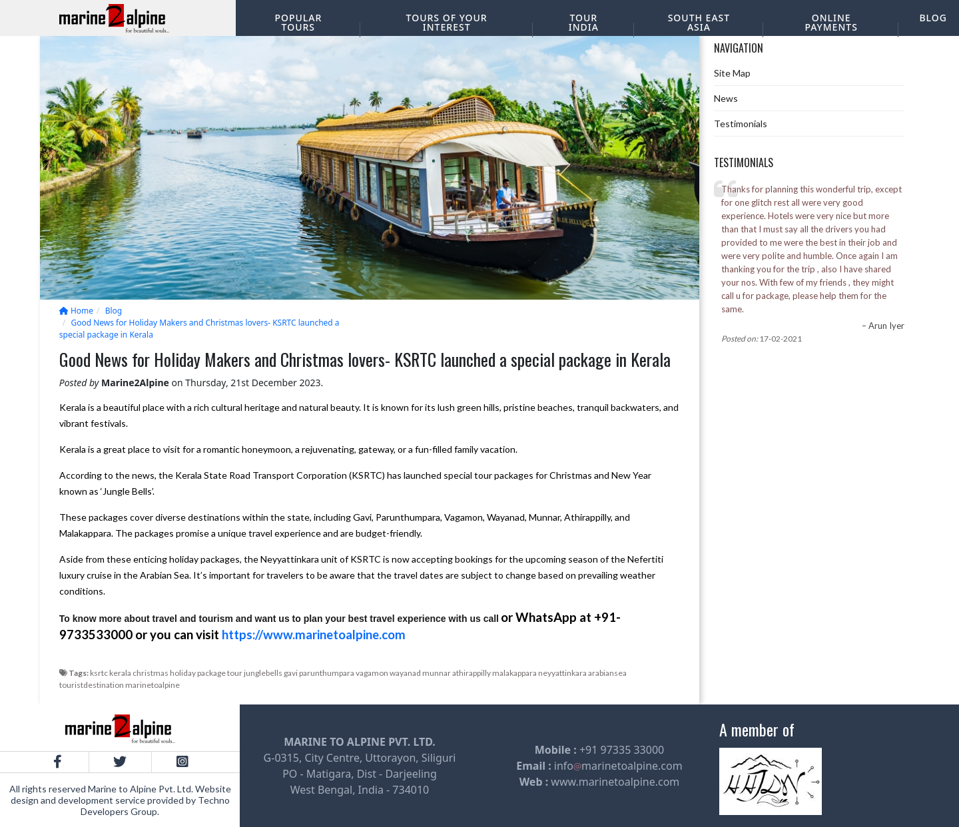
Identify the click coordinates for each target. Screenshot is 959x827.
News (726, 98)
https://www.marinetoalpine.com (314, 634)
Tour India (584, 22)
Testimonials (740, 123)
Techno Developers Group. (155, 805)
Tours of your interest (446, 22)
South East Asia (699, 22)
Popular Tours (298, 22)
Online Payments (830, 22)
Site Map (732, 73)
